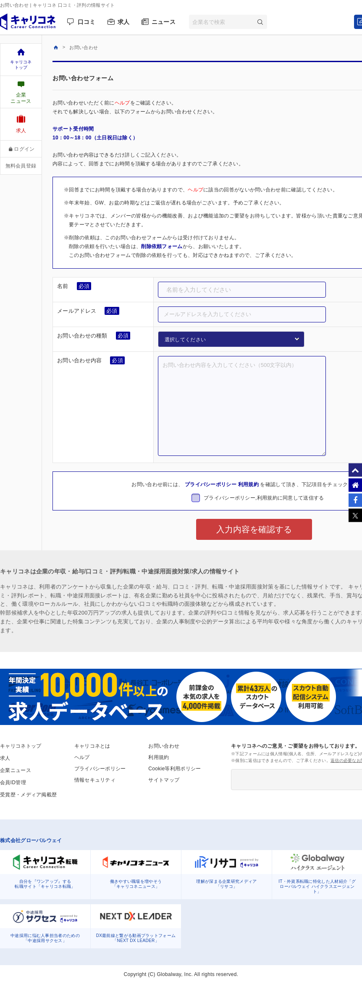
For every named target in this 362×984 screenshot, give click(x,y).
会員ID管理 (13, 782)
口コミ (87, 21)
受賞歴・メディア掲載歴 (28, 795)
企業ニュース (15, 770)
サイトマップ (163, 780)
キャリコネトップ (20, 746)
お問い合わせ (163, 746)
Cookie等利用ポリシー (174, 769)
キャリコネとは (92, 746)
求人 (124, 21)
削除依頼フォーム (161, 246)
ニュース (164, 21)
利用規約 (248, 484)
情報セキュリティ (94, 780)
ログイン (21, 149)
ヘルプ (122, 103)
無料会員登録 (21, 166)
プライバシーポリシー (210, 484)
